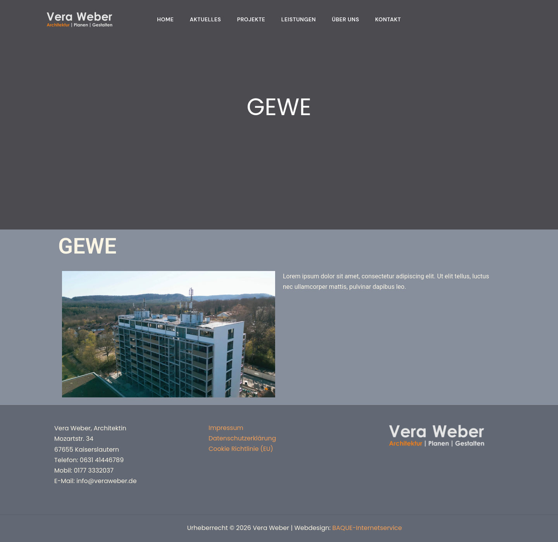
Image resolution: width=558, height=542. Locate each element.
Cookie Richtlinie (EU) (240, 449)
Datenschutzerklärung (242, 438)
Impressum (225, 428)
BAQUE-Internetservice (367, 527)
